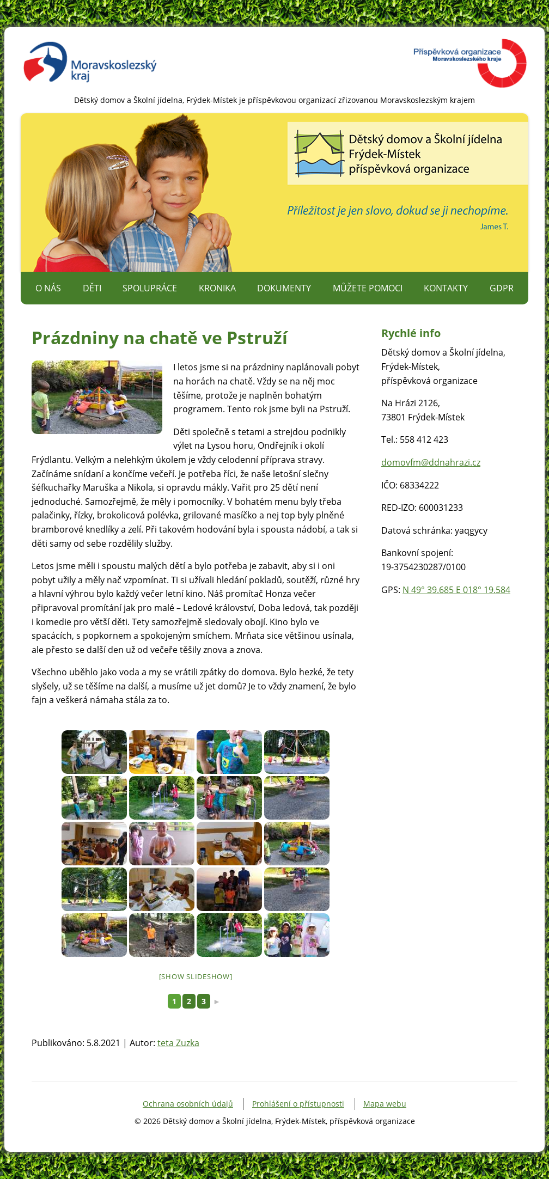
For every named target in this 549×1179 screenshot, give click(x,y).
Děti (92, 288)
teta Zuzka (178, 1043)
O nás (48, 288)
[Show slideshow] (196, 976)
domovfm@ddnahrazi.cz (430, 462)
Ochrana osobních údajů (188, 1103)
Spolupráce (150, 288)
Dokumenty (284, 288)
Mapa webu (384, 1103)
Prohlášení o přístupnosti (298, 1103)
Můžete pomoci (367, 288)
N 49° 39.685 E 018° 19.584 (456, 590)
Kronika (217, 288)
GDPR (502, 288)
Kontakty (446, 288)
